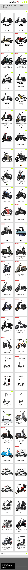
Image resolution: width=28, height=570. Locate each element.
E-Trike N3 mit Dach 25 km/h (21, 547)
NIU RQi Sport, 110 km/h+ (7, 66)
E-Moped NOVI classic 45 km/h (21, 274)
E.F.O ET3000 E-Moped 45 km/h (21, 440)
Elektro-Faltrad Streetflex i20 (21, 350)
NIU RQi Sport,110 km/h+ (21, 46)
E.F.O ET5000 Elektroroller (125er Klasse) (7, 256)
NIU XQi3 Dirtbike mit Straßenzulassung (21, 104)
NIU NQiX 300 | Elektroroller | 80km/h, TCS (7, 104)
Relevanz (2, 11)
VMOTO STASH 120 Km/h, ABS (7, 200)
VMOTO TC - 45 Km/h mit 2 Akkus (7, 181)
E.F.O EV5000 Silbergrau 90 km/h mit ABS (21, 422)
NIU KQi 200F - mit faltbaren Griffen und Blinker (21, 386)
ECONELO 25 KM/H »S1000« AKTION (7, 529)
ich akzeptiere (4, 567)
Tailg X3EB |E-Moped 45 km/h (7, 274)
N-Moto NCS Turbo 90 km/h (21, 311)
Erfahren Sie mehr (10, 565)
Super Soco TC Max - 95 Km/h (21, 162)
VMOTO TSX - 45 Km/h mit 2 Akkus (21, 200)
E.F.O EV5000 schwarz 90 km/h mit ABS (7, 330)
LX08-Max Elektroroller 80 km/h (7, 311)
